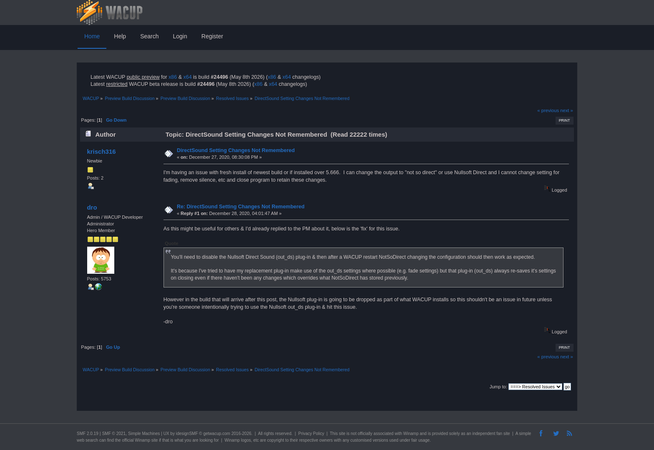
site (342, 433)
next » (566, 110)
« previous (548, 110)
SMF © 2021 (114, 433)
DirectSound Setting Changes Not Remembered (236, 150)
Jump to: (498, 386)
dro (92, 207)
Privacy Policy (311, 433)
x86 (173, 77)
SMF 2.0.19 (87, 433)
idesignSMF (187, 433)
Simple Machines (144, 433)
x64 (187, 77)
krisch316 (101, 151)
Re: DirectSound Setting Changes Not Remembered (240, 207)
